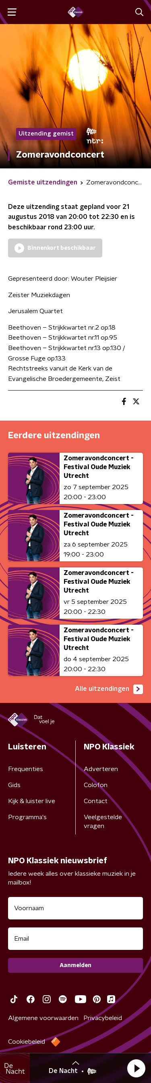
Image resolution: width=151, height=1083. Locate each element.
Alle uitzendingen (109, 689)
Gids (14, 785)
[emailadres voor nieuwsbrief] (75, 938)
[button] (136, 1068)
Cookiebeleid (26, 1041)
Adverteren (101, 769)
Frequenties (25, 769)
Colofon (96, 785)
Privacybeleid (102, 1018)
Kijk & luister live (31, 801)
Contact (96, 801)
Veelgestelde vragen (103, 821)
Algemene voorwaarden (43, 1018)
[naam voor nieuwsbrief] (75, 908)
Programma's (27, 817)
